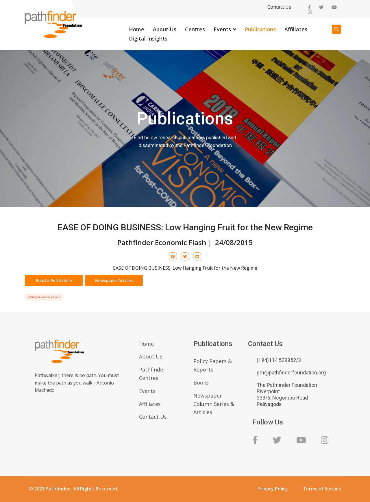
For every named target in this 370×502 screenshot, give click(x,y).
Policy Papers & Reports (212, 365)
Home (136, 29)
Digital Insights (148, 38)
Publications (260, 29)
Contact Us (279, 7)
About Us (164, 29)
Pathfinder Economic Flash (43, 297)
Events (222, 29)
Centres (195, 29)
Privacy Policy (273, 489)
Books (201, 382)
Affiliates (295, 29)
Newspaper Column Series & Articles (213, 404)
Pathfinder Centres (152, 373)
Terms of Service (322, 489)
